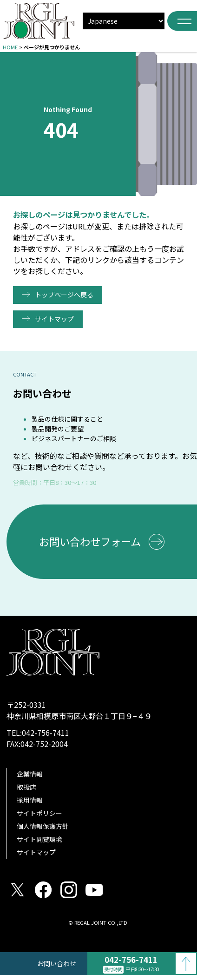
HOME (10, 47)
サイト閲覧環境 (39, 839)
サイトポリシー (39, 813)
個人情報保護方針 (43, 826)
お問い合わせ (56, 963)
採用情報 (30, 800)
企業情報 (30, 774)
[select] (123, 21)
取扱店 (26, 787)
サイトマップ (54, 318)
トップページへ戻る (64, 294)
